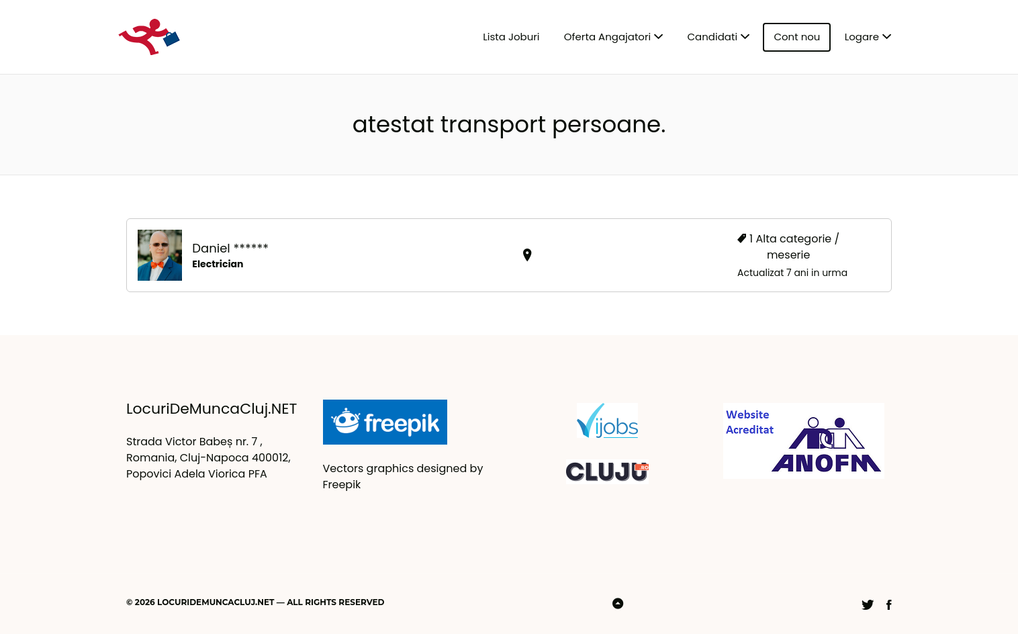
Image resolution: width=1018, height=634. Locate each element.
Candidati (713, 37)
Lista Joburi (511, 37)
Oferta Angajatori (607, 37)
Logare (862, 37)
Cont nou (797, 37)
